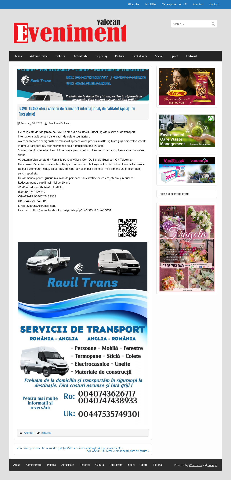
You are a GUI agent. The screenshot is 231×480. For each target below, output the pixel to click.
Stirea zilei (133, 4)
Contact (214, 4)
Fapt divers (140, 56)
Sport (174, 56)
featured (46, 432)
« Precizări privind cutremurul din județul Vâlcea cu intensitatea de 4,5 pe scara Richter (69, 448)
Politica (60, 56)
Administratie (39, 56)
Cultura (120, 56)
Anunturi (198, 4)
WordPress (195, 465)
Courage (212, 465)
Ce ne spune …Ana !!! (174, 4)
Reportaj (101, 56)
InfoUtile (150, 4)
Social (159, 56)
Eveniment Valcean (59, 123)
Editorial (191, 56)
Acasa (18, 56)
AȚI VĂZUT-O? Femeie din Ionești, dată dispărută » (118, 451)
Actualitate (81, 56)
